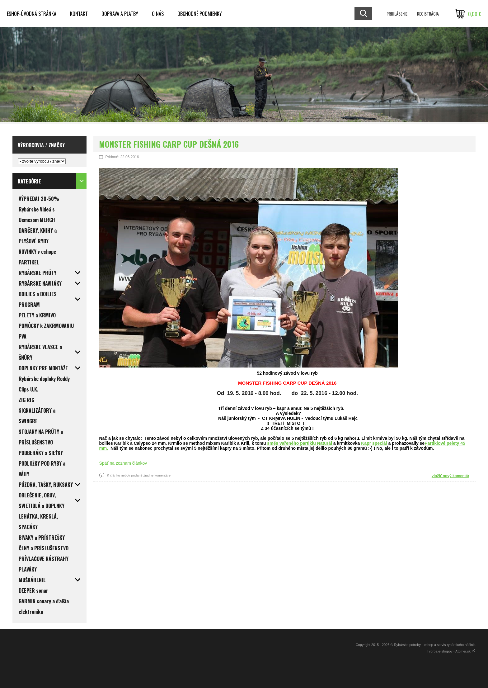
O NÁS (158, 13)
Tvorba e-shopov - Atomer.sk (451, 651)
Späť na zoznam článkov (123, 463)
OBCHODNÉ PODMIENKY (199, 13)
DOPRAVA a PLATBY (119, 13)
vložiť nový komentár (450, 476)
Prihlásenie (397, 13)
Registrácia (428, 13)
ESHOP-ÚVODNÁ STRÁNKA (31, 13)
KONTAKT (79, 13)
